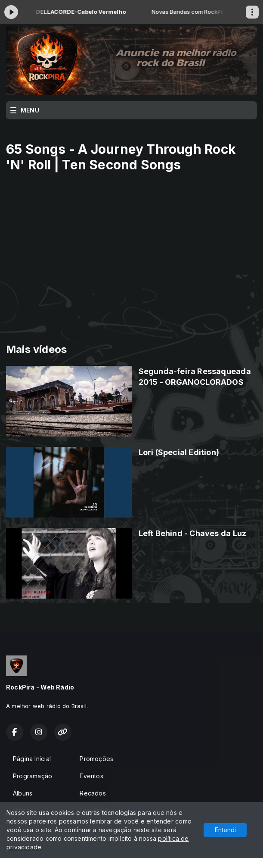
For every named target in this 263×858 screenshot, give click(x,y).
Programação (32, 776)
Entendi (225, 829)
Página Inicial (32, 758)
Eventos (91, 776)
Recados (92, 793)
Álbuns (22, 793)
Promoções (96, 758)
